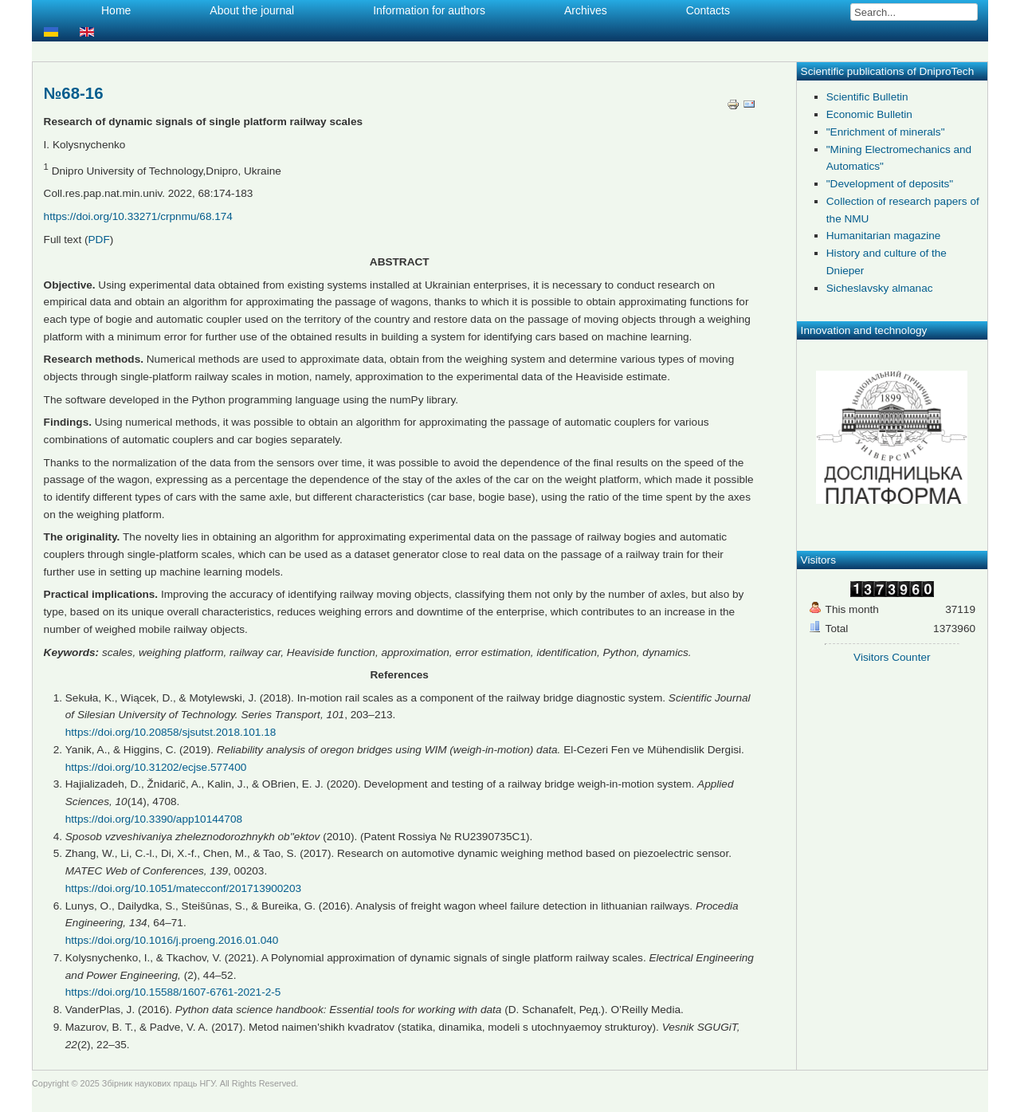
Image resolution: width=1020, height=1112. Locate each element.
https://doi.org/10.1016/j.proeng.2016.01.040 (172, 940)
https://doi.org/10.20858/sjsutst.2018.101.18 (171, 732)
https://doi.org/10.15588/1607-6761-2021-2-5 (173, 992)
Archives (585, 10)
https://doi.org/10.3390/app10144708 (153, 819)
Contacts (708, 10)
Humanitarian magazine (883, 236)
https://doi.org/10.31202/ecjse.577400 (156, 767)
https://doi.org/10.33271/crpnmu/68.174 (138, 216)
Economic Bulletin (869, 114)
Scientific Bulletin (867, 97)
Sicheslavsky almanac (879, 288)
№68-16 (74, 93)
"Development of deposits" (889, 184)
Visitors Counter (891, 657)
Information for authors (429, 10)
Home (116, 10)
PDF (99, 240)
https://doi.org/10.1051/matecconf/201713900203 (183, 888)
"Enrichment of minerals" (885, 132)
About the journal (252, 10)
